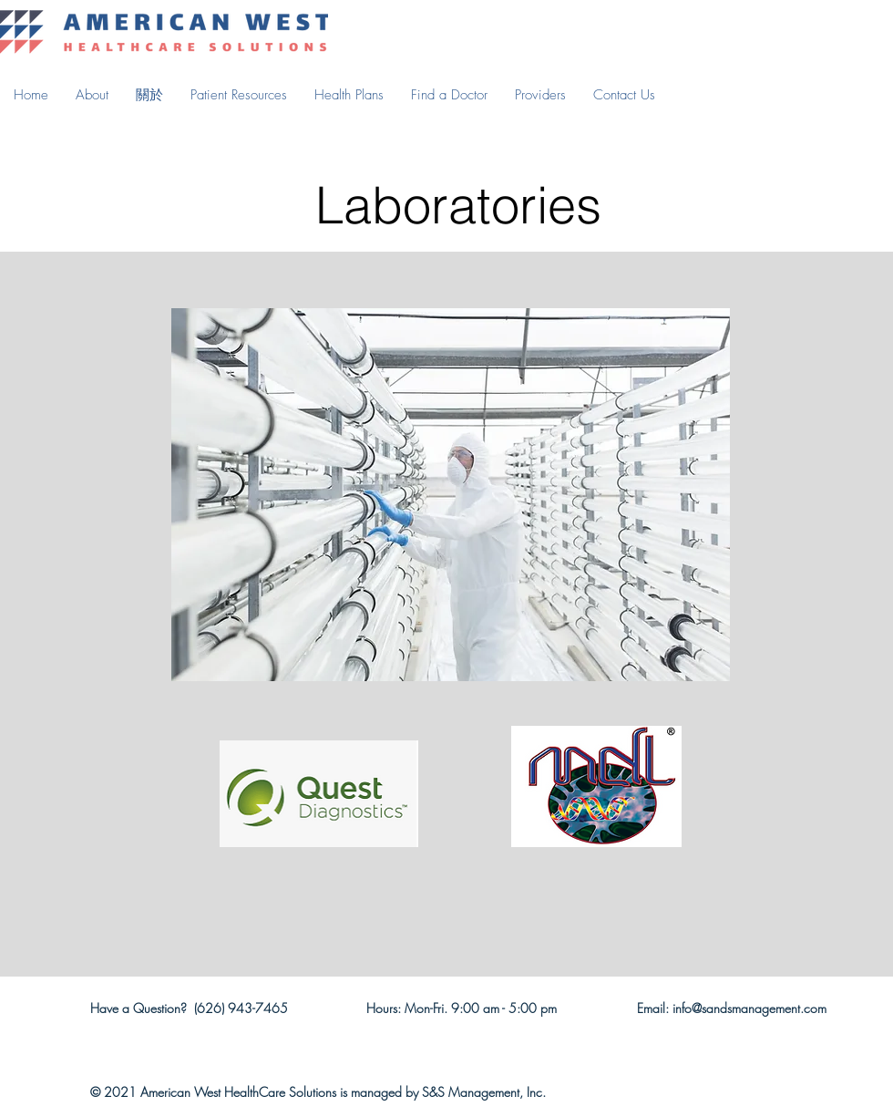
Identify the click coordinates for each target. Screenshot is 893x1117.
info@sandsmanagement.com (749, 1008)
